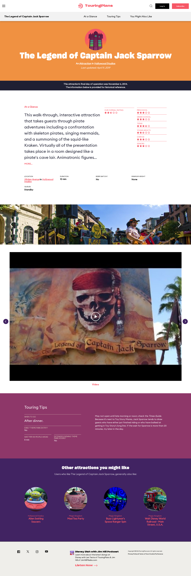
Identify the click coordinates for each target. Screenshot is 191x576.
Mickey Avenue (31, 179)
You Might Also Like (141, 16)
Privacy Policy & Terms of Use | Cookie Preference (145, 554)
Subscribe (180, 6)
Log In (162, 6)
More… (28, 163)
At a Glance (90, 16)
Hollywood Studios (104, 63)
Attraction (85, 63)
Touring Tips (113, 16)
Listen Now (87, 565)
